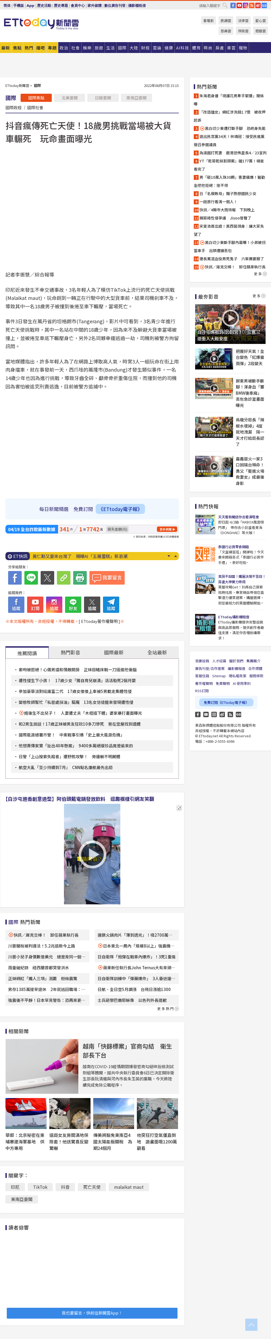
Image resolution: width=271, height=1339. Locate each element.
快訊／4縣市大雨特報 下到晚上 (227, 209)
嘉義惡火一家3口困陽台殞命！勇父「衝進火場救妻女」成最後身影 (250, 471)
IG (245, 5)
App (30, 6)
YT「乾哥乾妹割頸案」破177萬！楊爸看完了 (229, 165)
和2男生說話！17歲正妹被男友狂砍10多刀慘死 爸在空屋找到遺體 (80, 724)
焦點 (17, 48)
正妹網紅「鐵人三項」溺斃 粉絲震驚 (42, 978)
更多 (260, 273)
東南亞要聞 (136, 98)
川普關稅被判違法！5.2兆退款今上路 (41, 946)
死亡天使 (92, 1187)
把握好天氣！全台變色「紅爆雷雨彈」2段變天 (250, 357)
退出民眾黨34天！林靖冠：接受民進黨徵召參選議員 (229, 140)
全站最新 (157, 652)
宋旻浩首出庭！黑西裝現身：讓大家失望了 (229, 230)
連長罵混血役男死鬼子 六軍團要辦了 (231, 258)
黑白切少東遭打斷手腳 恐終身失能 (232, 128)
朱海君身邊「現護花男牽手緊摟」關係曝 (229, 99)
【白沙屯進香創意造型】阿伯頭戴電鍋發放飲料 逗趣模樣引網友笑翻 (78, 798)
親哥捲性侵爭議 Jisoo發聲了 (225, 218)
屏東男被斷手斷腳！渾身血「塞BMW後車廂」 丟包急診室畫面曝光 (250, 393)
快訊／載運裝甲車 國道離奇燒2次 (66, 556)
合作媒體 (255, 668)
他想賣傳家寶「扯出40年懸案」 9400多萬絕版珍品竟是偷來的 (76, 745)
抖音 (65, 1187)
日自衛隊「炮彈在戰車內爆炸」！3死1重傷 (137, 956)
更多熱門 (168, 1008)
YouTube (239, 5)
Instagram (214, 714)
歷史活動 (44, 6)
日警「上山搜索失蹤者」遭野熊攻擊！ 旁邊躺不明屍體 (69, 756)
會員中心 (78, 6)
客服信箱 (202, 675)
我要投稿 (202, 660)
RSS (251, 5)
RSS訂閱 (202, 690)
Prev (175, 556)
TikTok (40, 1187)
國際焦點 (36, 98)
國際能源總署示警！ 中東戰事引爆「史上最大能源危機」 (71, 735)
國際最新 (114, 652)
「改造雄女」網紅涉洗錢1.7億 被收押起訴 (230, 116)
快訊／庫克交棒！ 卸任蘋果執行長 (46, 935)
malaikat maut (129, 1187)
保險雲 (243, 30)
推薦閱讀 (27, 653)
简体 (7, 6)
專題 (52, 48)
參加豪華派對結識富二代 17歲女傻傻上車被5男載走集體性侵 (75, 691)
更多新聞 (166, 529)
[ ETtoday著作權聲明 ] (99, 621)
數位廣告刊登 (114, 6)
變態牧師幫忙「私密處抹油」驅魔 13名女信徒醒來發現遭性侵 (76, 702)
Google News (264, 5)
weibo (258, 5)
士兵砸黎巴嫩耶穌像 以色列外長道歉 (132, 1000)
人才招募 (219, 660)
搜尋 (225, 5)
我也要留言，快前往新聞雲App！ (92, 1313)
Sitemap (219, 675)
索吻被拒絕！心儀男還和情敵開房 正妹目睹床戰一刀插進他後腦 (78, 669)
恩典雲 (226, 30)
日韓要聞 (103, 98)
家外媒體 (95, 6)
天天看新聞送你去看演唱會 (238, 516)
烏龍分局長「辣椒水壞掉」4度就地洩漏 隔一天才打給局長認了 (250, 432)
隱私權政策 (237, 675)
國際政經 (13, 107)
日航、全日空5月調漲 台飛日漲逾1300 (134, 989)
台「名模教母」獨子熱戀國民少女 (227, 193)
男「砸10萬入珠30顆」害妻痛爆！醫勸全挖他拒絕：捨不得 (229, 181)
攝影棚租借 (137, 6)
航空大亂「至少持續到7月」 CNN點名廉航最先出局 (66, 767)
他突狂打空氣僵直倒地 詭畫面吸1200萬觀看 (157, 1141)
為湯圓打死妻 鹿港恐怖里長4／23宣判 (233, 152)
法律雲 (243, 20)
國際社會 (35, 107)
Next (168, 556)
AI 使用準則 (242, 683)
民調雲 (226, 20)
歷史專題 (61, 6)
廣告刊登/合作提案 (210, 668)
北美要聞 (70, 98)
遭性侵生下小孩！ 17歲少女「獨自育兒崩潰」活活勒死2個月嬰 (77, 680)
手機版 (18, 6)
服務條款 (256, 675)
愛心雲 (260, 20)
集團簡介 (253, 660)
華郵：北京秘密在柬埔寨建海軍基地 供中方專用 (24, 1141)
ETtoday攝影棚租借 (233, 616)
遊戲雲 (260, 30)
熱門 (29, 48)
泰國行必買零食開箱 (233, 546)
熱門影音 (70, 652)
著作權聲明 (204, 683)
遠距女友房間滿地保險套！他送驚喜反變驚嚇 (68, 1141)
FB (233, 5)
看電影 (208, 20)
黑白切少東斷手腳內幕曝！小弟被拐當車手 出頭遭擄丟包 (230, 246)
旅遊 (99, 48)
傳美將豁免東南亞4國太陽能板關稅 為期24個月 (112, 1141)
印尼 (15, 1187)
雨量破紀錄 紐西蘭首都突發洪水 (38, 967)
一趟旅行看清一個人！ (218, 201)
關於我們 (236, 660)
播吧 (40, 48)
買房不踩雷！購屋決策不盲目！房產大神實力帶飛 (242, 579)
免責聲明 (223, 683)
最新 (5, 48)
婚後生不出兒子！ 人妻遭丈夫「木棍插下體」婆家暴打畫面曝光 (83, 713)
